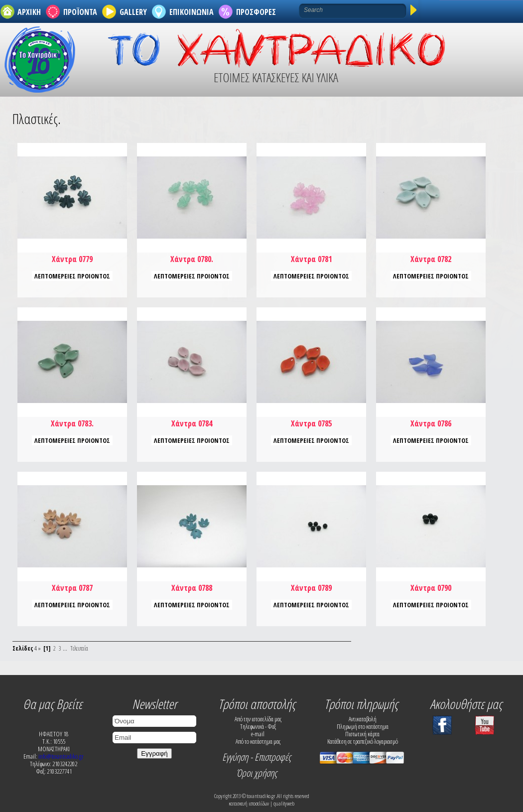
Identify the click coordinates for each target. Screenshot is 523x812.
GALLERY (133, 11)
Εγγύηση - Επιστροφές (256, 757)
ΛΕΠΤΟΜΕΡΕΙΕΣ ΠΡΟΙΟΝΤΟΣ (72, 275)
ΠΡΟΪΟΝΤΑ (80, 11)
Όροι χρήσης (256, 773)
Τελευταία (79, 648)
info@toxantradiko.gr (61, 756)
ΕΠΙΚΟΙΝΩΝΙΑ (191, 11)
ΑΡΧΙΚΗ (29, 11)
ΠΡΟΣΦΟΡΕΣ (256, 11)
